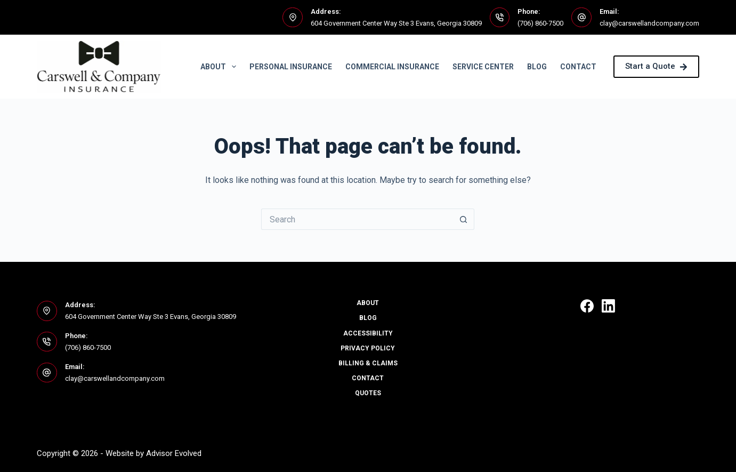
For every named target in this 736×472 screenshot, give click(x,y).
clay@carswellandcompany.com (649, 23)
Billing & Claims (368, 363)
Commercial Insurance (392, 66)
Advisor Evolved (173, 453)
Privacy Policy (368, 348)
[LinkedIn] (608, 306)
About (220, 66)
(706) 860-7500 (540, 23)
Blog (537, 66)
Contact (578, 66)
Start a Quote (656, 66)
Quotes (368, 393)
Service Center (483, 66)
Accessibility (368, 333)
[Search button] (463, 219)
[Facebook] (587, 306)
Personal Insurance (290, 66)
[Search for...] (357, 219)
